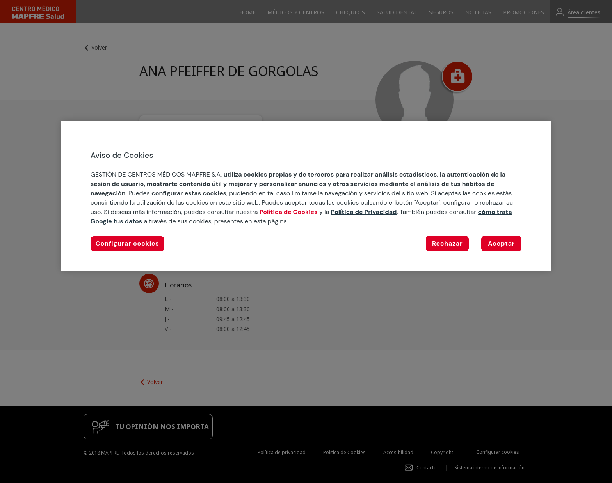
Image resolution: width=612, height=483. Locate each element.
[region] (306, 196)
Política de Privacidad (364, 212)
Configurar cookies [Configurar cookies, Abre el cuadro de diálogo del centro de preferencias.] (127, 243)
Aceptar (501, 243)
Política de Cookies (289, 212)
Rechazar (447, 243)
